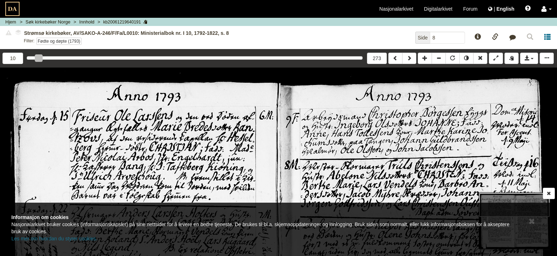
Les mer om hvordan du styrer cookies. (54, 238)
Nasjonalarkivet (396, 9)
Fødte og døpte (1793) (59, 41)
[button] (546, 9)
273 (377, 58)
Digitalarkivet (438, 9)
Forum (470, 9)
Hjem (10, 22)
